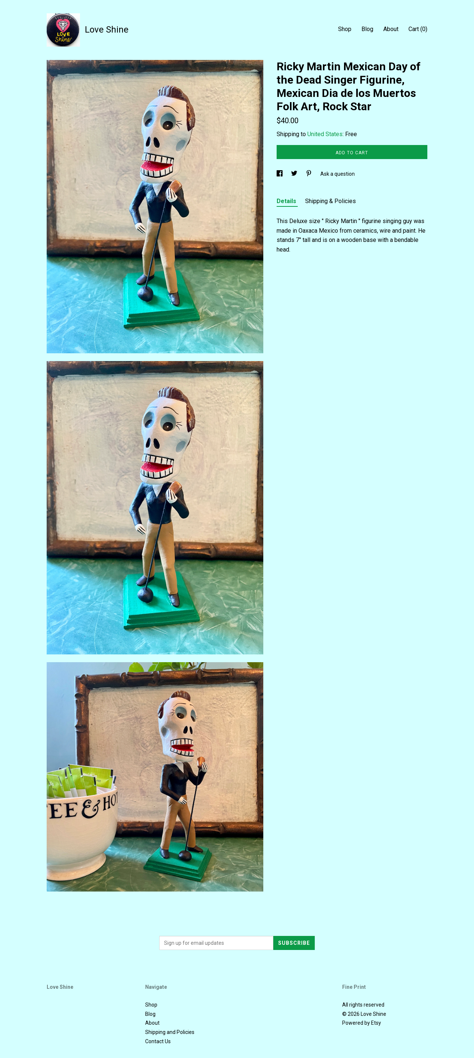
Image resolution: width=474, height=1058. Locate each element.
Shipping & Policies (330, 201)
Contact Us (158, 1041)
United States (325, 134)
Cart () (417, 29)
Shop (344, 29)
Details (287, 201)
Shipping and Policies (169, 1032)
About (390, 29)
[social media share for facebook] (280, 174)
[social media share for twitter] (294, 174)
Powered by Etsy (361, 1023)
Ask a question (337, 174)
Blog (367, 29)
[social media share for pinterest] (309, 174)
